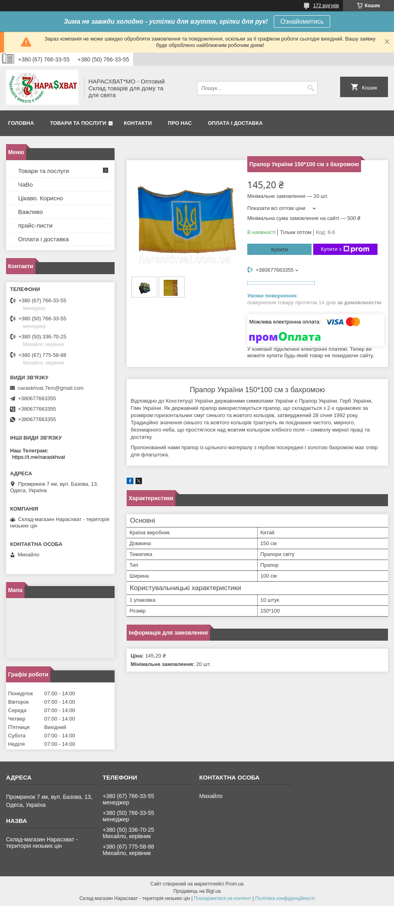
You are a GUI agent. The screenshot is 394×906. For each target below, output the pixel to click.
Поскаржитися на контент (222, 898)
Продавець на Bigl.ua (197, 891)
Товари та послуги (78, 123)
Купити (279, 249)
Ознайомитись (302, 21)
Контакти (138, 123)
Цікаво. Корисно (40, 198)
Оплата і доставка (235, 123)
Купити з (345, 249)
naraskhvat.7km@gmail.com (51, 388)
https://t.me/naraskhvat (38, 457)
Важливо (30, 211)
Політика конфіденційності (285, 898)
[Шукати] (311, 88)
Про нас (180, 123)
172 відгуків (326, 5)
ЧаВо (25, 184)
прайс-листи (35, 225)
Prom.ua (235, 884)
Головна (21, 123)
